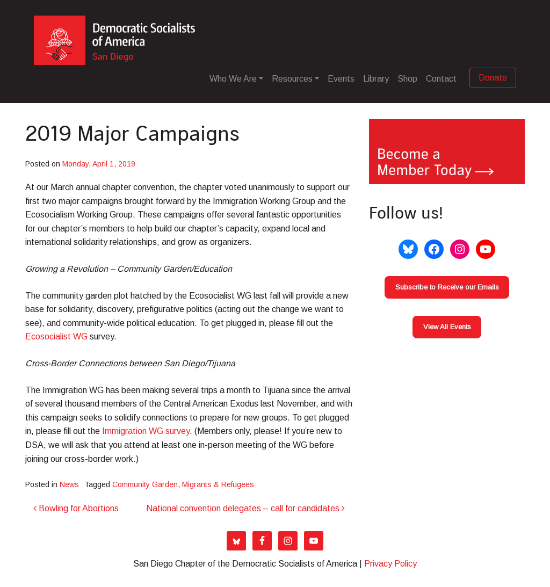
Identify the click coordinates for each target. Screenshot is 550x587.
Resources (292, 78)
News (69, 484)
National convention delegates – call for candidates (245, 508)
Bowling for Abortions (76, 508)
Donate (493, 77)
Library (376, 78)
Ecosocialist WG (56, 336)
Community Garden (145, 484)
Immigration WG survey (146, 431)
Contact (441, 78)
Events (341, 78)
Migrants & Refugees (218, 484)
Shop (407, 78)
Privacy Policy (390, 563)
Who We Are (233, 78)
